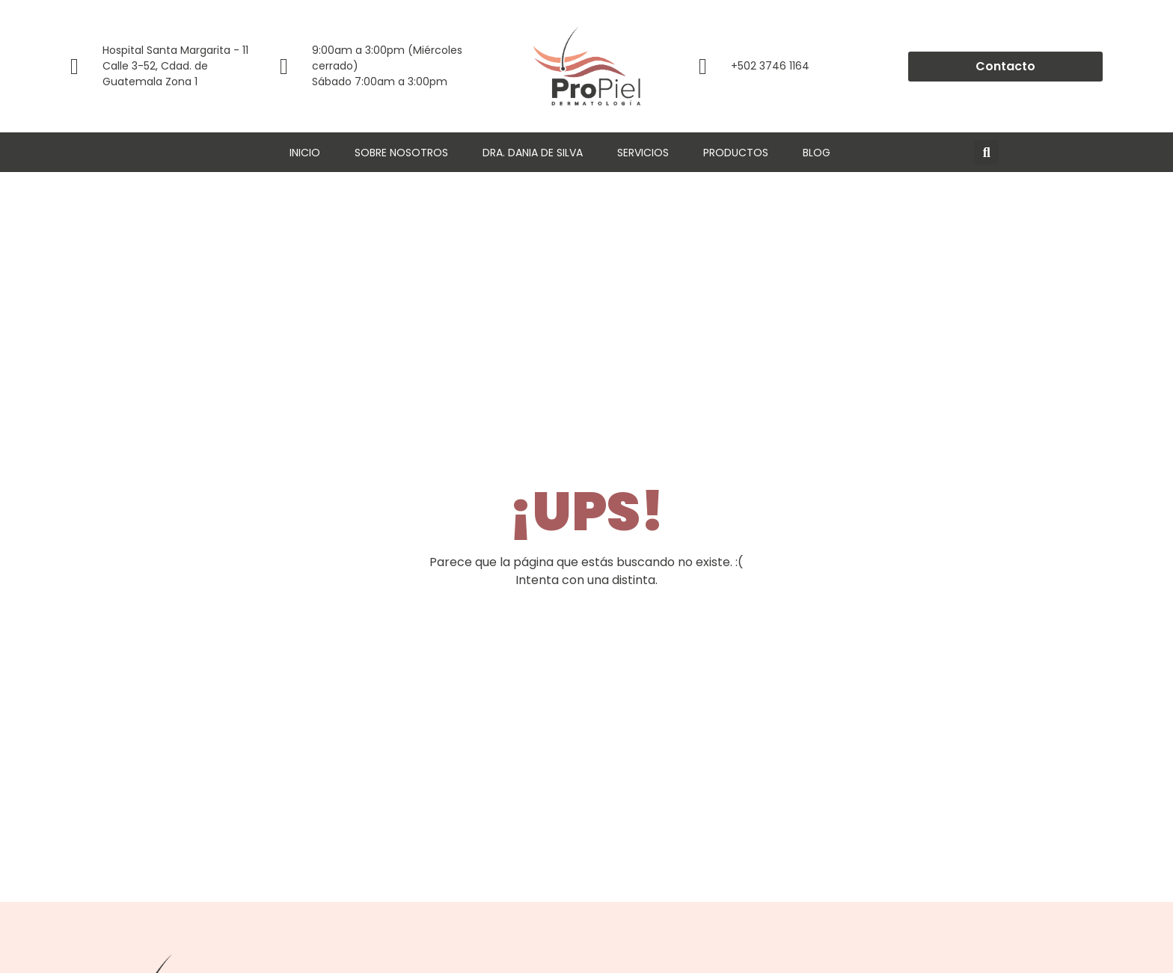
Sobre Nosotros (401, 152)
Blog (816, 152)
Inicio (305, 152)
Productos (735, 152)
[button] (986, 152)
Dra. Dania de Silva (533, 152)
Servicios (643, 152)
